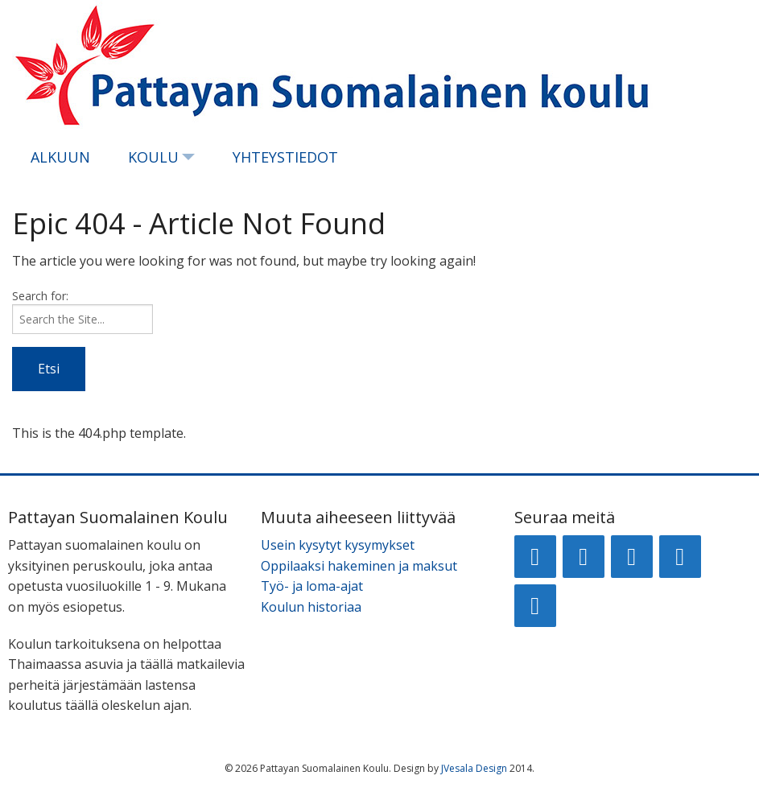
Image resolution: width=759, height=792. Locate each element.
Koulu (153, 157)
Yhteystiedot (285, 157)
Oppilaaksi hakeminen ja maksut (359, 566)
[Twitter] (680, 556)
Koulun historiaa (311, 607)
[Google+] (583, 556)
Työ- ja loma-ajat (312, 586)
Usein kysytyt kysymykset (338, 545)
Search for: (40, 295)
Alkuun (60, 157)
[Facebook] (535, 556)
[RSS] (535, 605)
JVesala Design (474, 768)
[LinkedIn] (632, 556)
